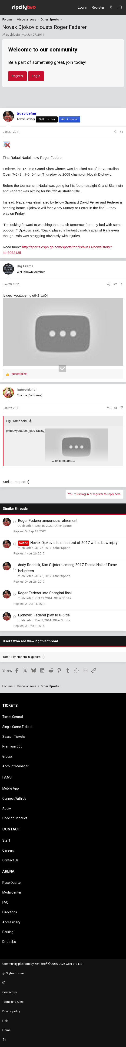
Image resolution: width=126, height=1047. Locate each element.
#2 (115, 284)
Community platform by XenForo (42, 963)
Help (5, 1021)
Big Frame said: (16, 421)
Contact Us (10, 860)
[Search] (120, 7)
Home (6, 1030)
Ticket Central (12, 717)
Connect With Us (14, 798)
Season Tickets (13, 736)
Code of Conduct (14, 818)
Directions (9, 912)
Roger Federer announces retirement (47, 520)
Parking (7, 932)
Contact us (9, 992)
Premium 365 (12, 746)
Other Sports (63, 525)
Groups (7, 756)
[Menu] (6, 7)
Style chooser (13, 973)
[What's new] (111, 7)
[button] (62, 983)
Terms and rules (12, 1001)
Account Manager (15, 766)
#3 (115, 408)
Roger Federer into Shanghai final (45, 593)
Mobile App (10, 788)
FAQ (5, 902)
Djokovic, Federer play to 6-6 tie (44, 615)
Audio (6, 808)
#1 (121, 131)
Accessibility (11, 922)
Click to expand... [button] (63, 460)
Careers (8, 850)
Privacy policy (11, 1011)
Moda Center (11, 892)
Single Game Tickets (17, 727)
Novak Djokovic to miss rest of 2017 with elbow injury (74, 542)
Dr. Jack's (9, 942)
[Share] (115, 132)
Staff (6, 840)
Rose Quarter (12, 882)
